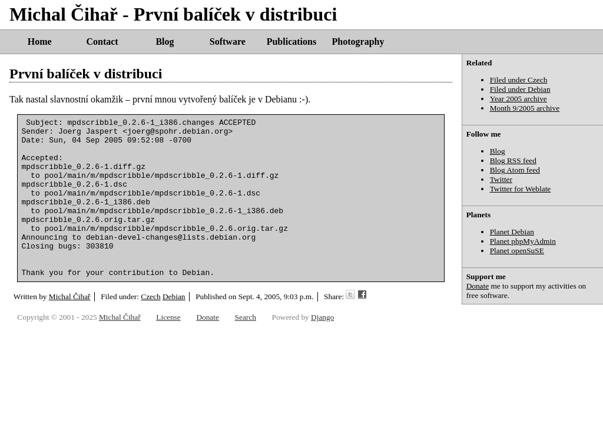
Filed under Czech (519, 79)
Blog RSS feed (513, 160)
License (168, 345)
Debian (174, 328)
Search (245, 345)
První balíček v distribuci (85, 73)
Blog (164, 42)
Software (228, 42)
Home (40, 42)
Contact (102, 42)
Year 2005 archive (518, 98)
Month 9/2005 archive (524, 108)
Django (322, 345)
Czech (150, 328)
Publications (291, 42)
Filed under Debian (520, 89)
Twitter (501, 179)
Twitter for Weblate (520, 188)
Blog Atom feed (515, 169)
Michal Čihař (70, 328)
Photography (358, 42)
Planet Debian (512, 231)
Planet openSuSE (517, 250)
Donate (477, 285)
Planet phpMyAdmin (523, 241)
